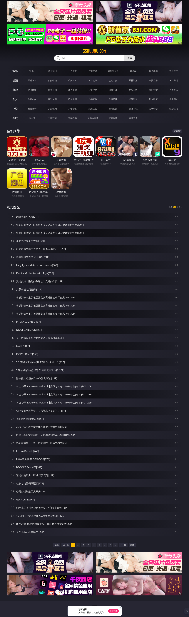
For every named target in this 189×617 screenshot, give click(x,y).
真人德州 (52, 71)
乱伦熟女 (153, 89)
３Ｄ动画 (92, 80)
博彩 (15, 71)
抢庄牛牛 (173, 71)
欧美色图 (72, 99)
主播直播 (153, 80)
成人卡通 (72, 89)
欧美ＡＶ (72, 80)
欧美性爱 (92, 89)
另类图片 (173, 99)
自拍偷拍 (52, 80)
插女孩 (32, 118)
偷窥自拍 (32, 99)
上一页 (66, 544)
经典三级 (133, 89)
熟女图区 (153, 99)
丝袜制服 (133, 80)
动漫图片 (92, 99)
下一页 (123, 544)
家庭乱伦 (52, 108)
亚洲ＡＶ (32, 80)
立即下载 (113, 611)
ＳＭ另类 (173, 80)
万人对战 (72, 71)
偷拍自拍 (52, 89)
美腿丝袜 (113, 99)
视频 (15, 80)
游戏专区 (92, 71)
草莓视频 (72, 118)
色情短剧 (133, 118)
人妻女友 (72, 108)
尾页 (132, 544)
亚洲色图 (52, 99)
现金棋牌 (153, 71)
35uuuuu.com (94, 51)
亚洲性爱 (32, 89)
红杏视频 (113, 118)
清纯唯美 (133, 99)
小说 (15, 108)
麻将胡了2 (113, 71)
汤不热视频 (92, 118)
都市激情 (32, 108)
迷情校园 (113, 108)
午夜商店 (52, 118)
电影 (15, 90)
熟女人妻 (113, 80)
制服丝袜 (113, 89)
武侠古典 (92, 108)
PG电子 (32, 71)
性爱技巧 (173, 108)
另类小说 (133, 108)
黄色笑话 (153, 108)
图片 (15, 99)
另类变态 (173, 89)
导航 (15, 118)
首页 (57, 544)
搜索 (130, 58)
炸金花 (133, 71)
